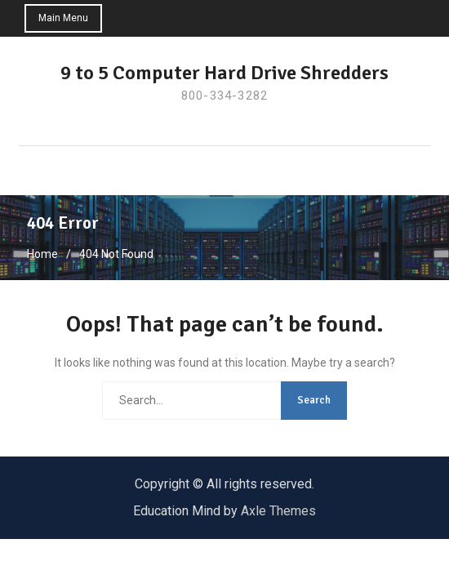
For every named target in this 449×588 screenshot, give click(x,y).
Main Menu (63, 18)
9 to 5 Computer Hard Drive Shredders (224, 72)
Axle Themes (278, 511)
